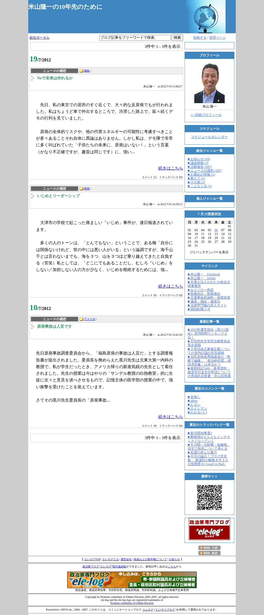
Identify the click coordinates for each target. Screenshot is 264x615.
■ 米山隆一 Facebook (204, 274)
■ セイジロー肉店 (201, 290)
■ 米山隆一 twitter (202, 278)
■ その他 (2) (196, 182)
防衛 (87, 188)
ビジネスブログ (165, 609)
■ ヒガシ (194, 404)
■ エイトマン (197, 408)
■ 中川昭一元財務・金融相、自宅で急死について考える (209, 446)
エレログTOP (92, 559)
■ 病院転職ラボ (199, 309)
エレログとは (110, 559)
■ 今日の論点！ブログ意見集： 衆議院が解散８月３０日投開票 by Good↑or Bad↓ (208, 460)
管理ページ (217, 38)
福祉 (87, 70)
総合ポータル (40, 38)
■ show (193, 401)
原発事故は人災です (54, 326)
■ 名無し (194, 397)
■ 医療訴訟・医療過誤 (204, 294)
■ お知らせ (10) (199, 159)
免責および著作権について (150, 559)
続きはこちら (170, 168)
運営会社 (126, 559)
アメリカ (89, 318)
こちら (172, 566)
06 (216, 230)
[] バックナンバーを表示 (209, 252)
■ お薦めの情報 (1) (201, 174)
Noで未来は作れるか (55, 78)
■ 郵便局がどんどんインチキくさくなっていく (209, 439)
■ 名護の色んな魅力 (202, 452)
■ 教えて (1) (196, 178)
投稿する (199, 38)
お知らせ (174, 559)
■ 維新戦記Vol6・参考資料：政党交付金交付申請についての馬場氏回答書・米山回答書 (209, 372)
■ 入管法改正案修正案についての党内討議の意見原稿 (209, 351)
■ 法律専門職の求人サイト (207, 305)
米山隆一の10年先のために (65, 6)
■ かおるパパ (197, 412)
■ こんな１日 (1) (200, 186)
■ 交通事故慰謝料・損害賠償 (209, 297)
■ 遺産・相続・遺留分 (204, 301)
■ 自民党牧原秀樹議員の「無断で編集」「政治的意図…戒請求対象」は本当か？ (209, 360)
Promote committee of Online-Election (132, 602)
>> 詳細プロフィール (206, 115)
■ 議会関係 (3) (198, 163)
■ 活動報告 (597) (200, 167)
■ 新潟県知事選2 (200, 433)
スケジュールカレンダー (209, 137)
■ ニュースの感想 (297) (205, 171)
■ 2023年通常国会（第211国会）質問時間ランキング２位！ (208, 333)
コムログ (147, 609)
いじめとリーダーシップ (58, 196)
